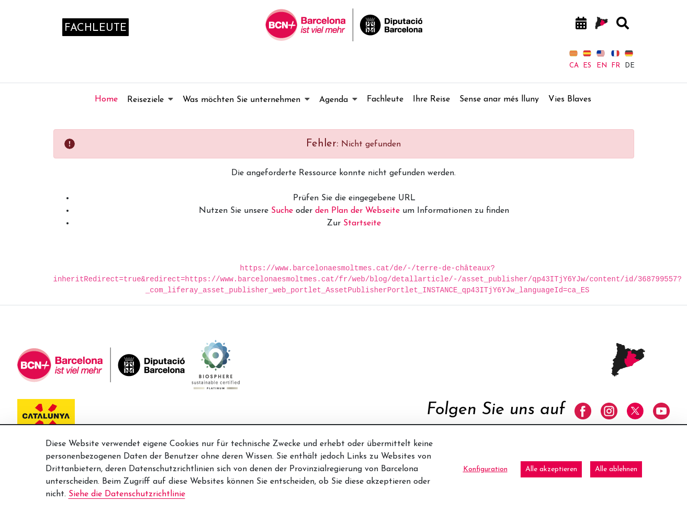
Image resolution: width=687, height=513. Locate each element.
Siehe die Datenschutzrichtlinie (127, 494)
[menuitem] (106, 99)
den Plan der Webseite (357, 211)
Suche (282, 211)
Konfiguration (485, 469)
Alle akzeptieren (551, 469)
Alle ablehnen (616, 469)
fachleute (95, 28)
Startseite (362, 223)
